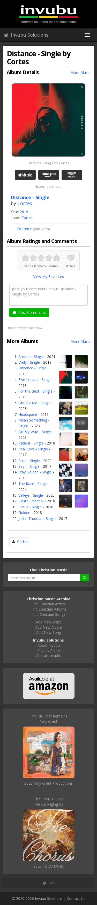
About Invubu (49, 645)
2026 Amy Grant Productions (48, 783)
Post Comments (29, 312)
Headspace (27, 414)
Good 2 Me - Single (34, 402)
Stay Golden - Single (35, 472)
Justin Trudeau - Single (37, 518)
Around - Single (31, 356)
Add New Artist (48, 622)
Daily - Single (29, 362)
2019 (24, 211)
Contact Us (76, 898)
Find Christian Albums (48, 609)
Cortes (24, 203)
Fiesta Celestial (30, 500)
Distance (24, 228)
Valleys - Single (30, 495)
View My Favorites (48, 276)
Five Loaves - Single (34, 379)
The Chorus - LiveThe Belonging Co (49, 802)
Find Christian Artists (49, 604)
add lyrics (41, 229)
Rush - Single (29, 460)
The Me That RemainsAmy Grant (48, 719)
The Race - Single (32, 483)
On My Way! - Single (35, 431)
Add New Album (48, 627)
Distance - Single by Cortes (48, 163)
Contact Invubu (48, 655)
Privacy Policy (48, 650)
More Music (80, 72)
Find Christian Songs (48, 614)
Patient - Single (30, 443)
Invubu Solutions (26, 35)
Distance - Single (32, 367)
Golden (24, 512)
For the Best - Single (35, 391)
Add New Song (48, 632)
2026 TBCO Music (48, 866)
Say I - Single (29, 466)
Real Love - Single (33, 449)
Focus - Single (30, 506)
